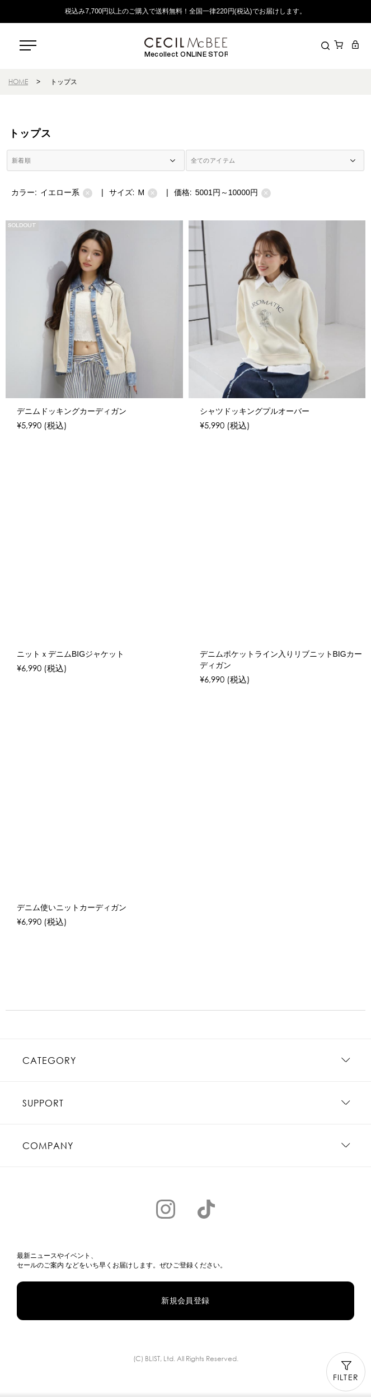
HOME (18, 81)
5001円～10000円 (233, 193)
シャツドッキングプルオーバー (254, 411)
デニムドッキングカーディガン (71, 411)
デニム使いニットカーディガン (71, 907)
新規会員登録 (185, 1300)
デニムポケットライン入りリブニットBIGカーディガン (281, 659)
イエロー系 (66, 193)
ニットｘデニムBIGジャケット (70, 653)
